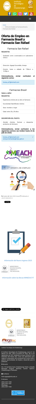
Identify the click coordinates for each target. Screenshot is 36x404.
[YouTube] (31, 13)
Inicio (4, 25)
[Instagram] (20, 13)
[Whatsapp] (14, 13)
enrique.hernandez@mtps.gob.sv (13, 139)
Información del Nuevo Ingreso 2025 (18, 260)
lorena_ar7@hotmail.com (11, 82)
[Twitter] (25, 13)
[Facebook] (9, 13)
